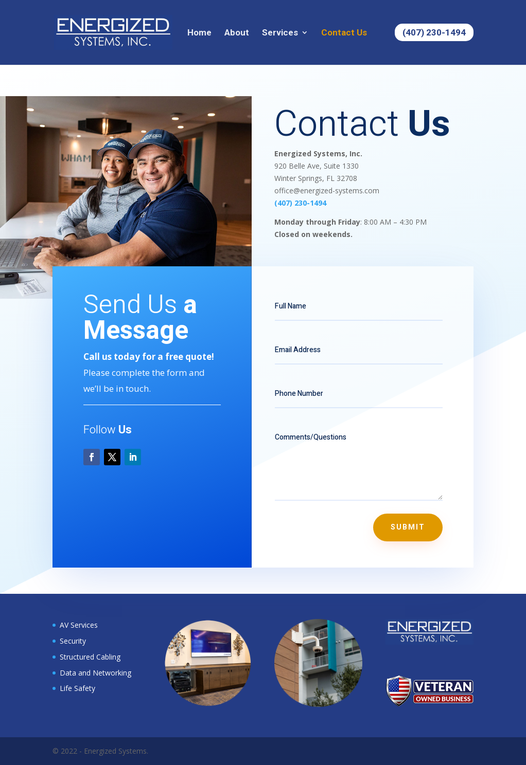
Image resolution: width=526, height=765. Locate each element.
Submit (408, 527)
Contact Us (344, 33)
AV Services (79, 625)
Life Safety (77, 688)
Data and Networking (95, 673)
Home (199, 33)
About (236, 33)
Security (73, 641)
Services (280, 33)
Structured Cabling (90, 657)
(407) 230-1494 (434, 32)
